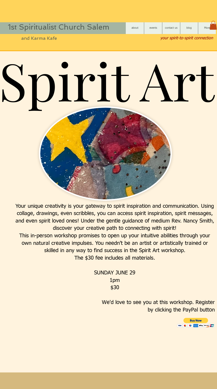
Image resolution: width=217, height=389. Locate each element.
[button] (213, 25)
